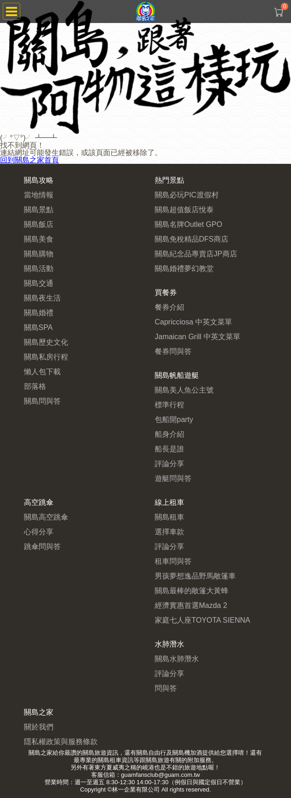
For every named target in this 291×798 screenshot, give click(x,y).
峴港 (148, 767)
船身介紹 (169, 434)
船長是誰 (169, 449)
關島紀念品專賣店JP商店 (196, 254)
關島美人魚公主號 (184, 390)
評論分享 (169, 464)
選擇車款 (169, 532)
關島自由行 (151, 752)
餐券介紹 (169, 307)
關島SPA (38, 327)
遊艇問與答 (173, 478)
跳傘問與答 (42, 546)
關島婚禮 (38, 313)
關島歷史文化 (46, 342)
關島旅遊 (94, 752)
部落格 (35, 386)
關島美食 (38, 239)
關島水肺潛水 (177, 659)
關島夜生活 (42, 298)
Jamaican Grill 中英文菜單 (197, 337)
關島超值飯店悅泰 (184, 210)
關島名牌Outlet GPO (188, 224)
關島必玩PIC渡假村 (187, 195)
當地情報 (38, 195)
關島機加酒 (187, 752)
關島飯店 (38, 224)
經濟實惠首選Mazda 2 (191, 605)
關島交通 (38, 283)
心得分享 (38, 532)
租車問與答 (173, 561)
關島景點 (38, 210)
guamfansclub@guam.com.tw (160, 774)
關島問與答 (42, 401)
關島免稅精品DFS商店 (191, 239)
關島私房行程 (46, 357)
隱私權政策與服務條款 (61, 742)
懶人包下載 (42, 372)
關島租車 (169, 517)
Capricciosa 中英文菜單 (193, 322)
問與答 (166, 688)
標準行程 (169, 405)
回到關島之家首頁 (29, 160)
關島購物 (38, 254)
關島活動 (38, 268)
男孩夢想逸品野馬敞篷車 (195, 576)
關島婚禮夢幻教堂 (184, 268)
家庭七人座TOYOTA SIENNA (202, 620)
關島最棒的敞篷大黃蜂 (191, 591)
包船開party (174, 419)
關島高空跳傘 (46, 517)
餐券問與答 (173, 351)
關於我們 (38, 727)
